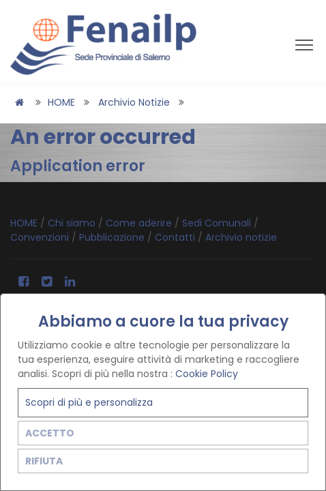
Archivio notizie (134, 102)
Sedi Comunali (218, 223)
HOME (61, 102)
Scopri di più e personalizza (89, 402)
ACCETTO (49, 433)
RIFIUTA (44, 461)
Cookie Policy (206, 374)
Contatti (176, 237)
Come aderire (140, 223)
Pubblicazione (113, 237)
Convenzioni (41, 237)
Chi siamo (73, 223)
